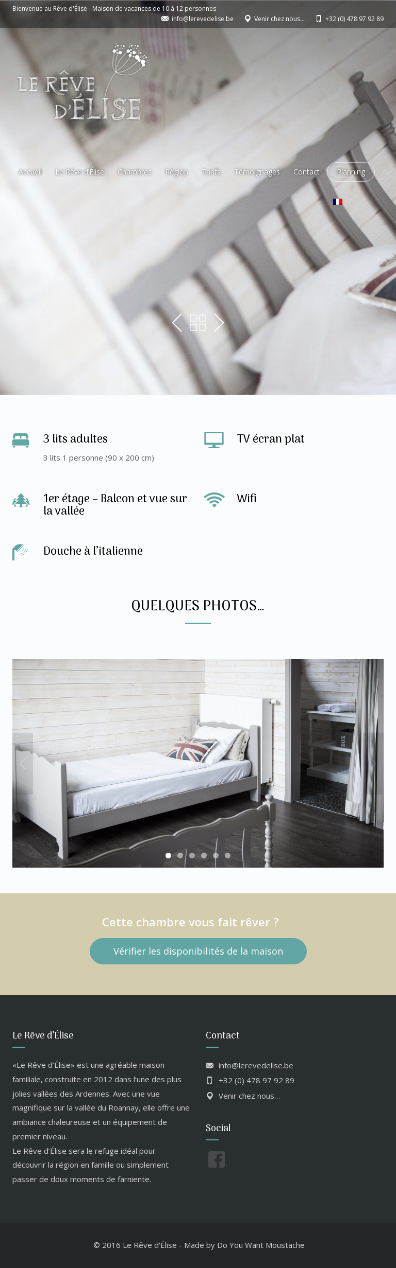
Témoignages (257, 172)
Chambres (135, 172)
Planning (351, 172)
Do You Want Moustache (261, 1245)
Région (176, 172)
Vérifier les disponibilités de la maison (198, 951)
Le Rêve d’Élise (79, 172)
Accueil (30, 172)
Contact (306, 172)
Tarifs (211, 172)
